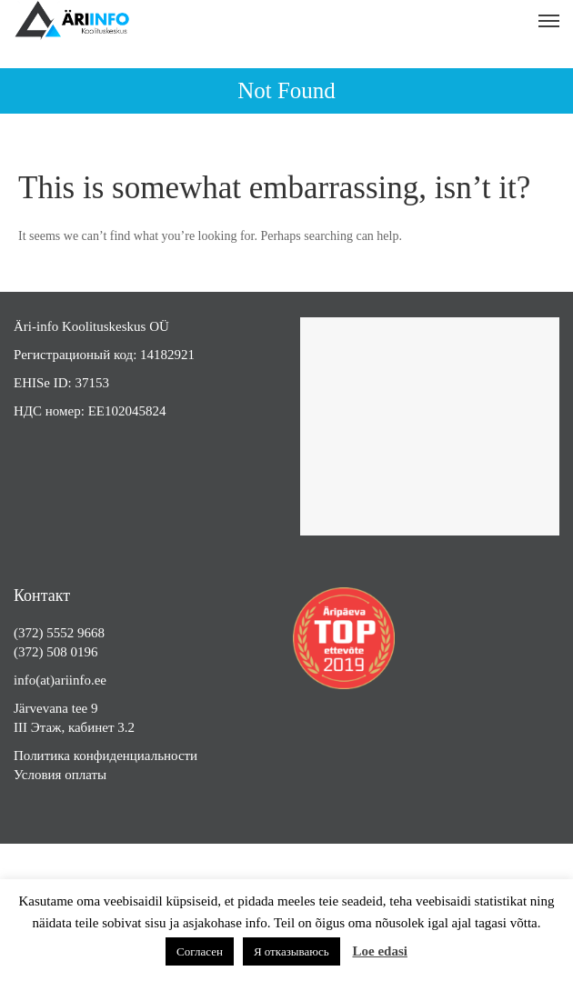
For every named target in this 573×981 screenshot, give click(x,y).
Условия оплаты (60, 774)
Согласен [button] (199, 951)
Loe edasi (379, 951)
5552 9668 (75, 633)
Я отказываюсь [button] (291, 951)
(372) (30, 633)
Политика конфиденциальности (105, 755)
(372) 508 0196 (56, 652)
